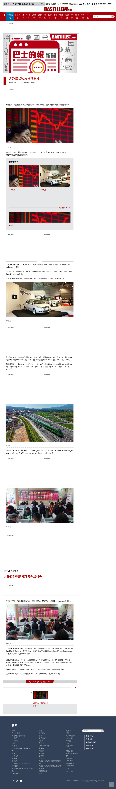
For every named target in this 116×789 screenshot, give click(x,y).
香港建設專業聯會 (18, 736)
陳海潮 (41, 768)
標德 (40, 773)
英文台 (25, 4)
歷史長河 (87, 4)
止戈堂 (68, 741)
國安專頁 (8, 4)
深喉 (40, 731)
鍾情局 (14, 738)
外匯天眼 (15, 741)
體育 (71, 4)
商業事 (50, 16)
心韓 (59, 4)
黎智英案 (17, 16)
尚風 (13, 753)
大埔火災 (10, 16)
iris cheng (69, 771)
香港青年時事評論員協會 (21, 748)
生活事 (94, 4)
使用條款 (89, 739)
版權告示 (89, 736)
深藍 (67, 733)
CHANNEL (40, 4)
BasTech (102, 4)
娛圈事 (54, 4)
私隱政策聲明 (91, 742)
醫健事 (61, 16)
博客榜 (83, 16)
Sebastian (69, 738)
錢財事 (40, 16)
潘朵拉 (14, 758)
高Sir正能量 (70, 736)
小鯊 (13, 743)
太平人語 (69, 751)
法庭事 (34, 16)
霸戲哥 (14, 746)
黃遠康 (41, 751)
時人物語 (42, 738)
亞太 (48, 4)
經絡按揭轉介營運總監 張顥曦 (50, 766)
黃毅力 (41, 743)
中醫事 (55, 16)
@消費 (77, 16)
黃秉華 (41, 748)
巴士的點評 (16, 733)
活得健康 (15, 766)
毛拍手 (68, 731)
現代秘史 (42, 733)
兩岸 (72, 16)
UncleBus (69, 761)
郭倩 (40, 736)
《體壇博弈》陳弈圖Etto (21, 763)
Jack (13, 751)
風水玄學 (69, 746)
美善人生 (78, 4)
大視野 (67, 16)
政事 (23, 16)
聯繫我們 (89, 745)
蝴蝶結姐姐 (43, 771)
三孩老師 (15, 756)
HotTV (109, 4)
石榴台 (32, 4)
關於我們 (89, 748)
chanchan (15, 773)
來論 (67, 768)
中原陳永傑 (70, 763)
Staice (41, 758)
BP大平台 (16, 4)
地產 (45, 16)
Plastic (65, 4)
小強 (67, 743)
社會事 (28, 16)
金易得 (41, 753)
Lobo (68, 748)
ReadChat (70, 766)
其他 (88, 16)
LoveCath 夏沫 (44, 746)
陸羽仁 (41, 741)
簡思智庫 (69, 758)
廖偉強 (41, 756)
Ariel (13, 731)
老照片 (14, 761)
